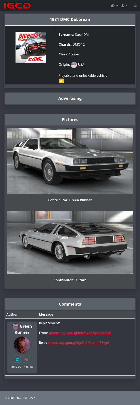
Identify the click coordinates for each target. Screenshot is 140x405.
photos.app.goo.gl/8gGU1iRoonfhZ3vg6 (78, 342)
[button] (114, 6)
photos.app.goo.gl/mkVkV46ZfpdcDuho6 (80, 333)
